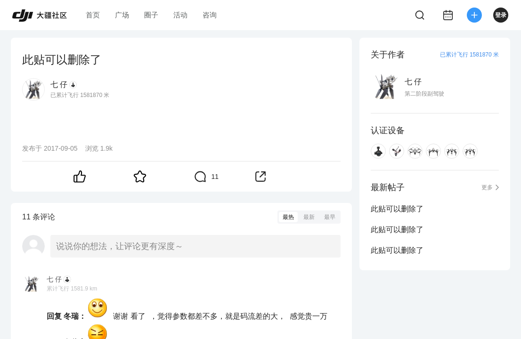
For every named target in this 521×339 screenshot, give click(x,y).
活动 (180, 15)
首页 (93, 15)
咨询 (210, 15)
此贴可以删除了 (397, 209)
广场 (122, 15)
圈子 (151, 15)
